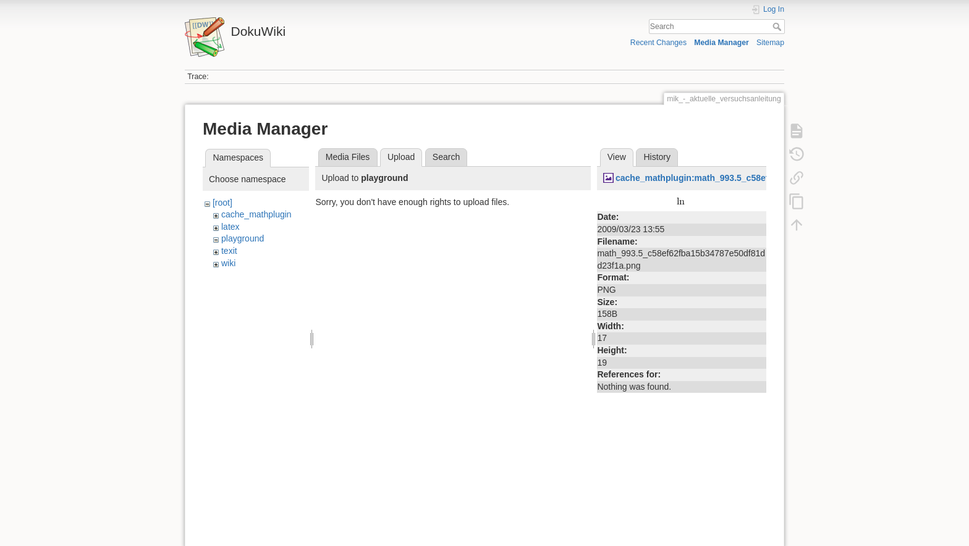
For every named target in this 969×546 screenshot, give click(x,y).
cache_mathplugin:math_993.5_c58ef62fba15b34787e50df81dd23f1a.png (764, 178)
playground (242, 238)
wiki (228, 263)
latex (230, 227)
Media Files (348, 157)
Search (778, 26)
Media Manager (721, 42)
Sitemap (770, 42)
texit (229, 251)
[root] (222, 203)
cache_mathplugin (256, 214)
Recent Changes (658, 42)
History (657, 157)
